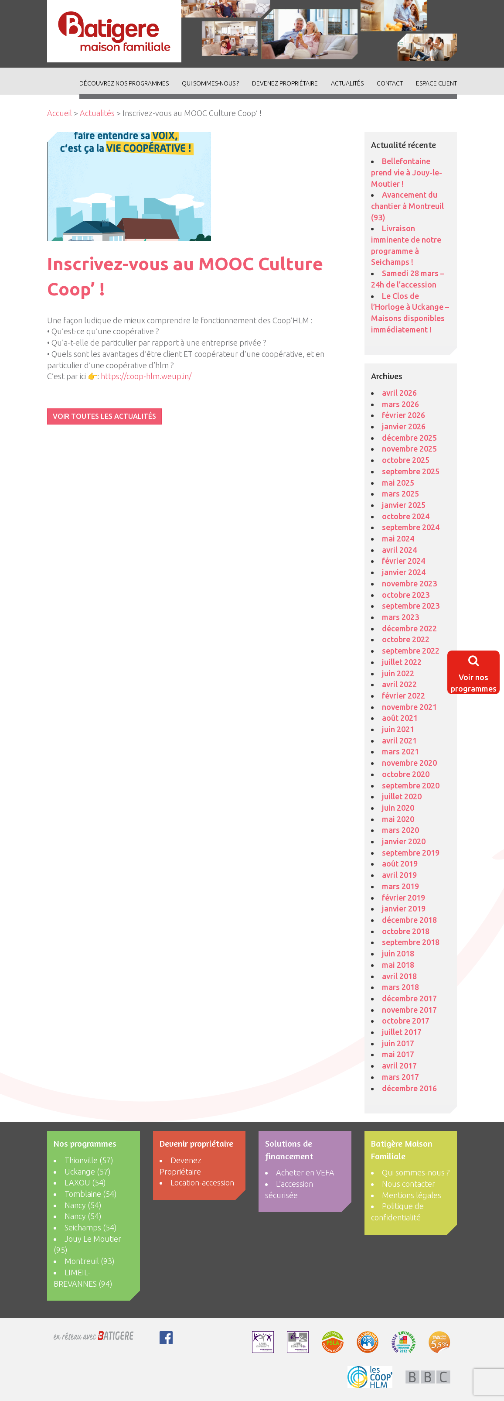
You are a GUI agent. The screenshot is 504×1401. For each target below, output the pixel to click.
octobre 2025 (405, 460)
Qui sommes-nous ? (210, 83)
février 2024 (403, 560)
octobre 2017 (405, 1020)
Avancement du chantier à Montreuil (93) (407, 205)
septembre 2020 (410, 785)
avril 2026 (399, 392)
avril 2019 (399, 874)
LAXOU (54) (85, 1182)
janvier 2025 (404, 504)
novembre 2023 (409, 583)
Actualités (97, 113)
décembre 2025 (409, 437)
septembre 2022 (410, 650)
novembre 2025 (409, 448)
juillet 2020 (402, 796)
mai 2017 (398, 1054)
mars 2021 (400, 751)
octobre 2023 (405, 594)
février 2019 (403, 897)
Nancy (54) (83, 1205)
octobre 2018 (405, 931)
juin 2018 (398, 953)
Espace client (436, 83)
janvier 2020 (404, 841)
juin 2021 (398, 729)
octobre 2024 (405, 516)
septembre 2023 (410, 605)
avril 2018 (399, 976)
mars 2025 (400, 493)
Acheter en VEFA (305, 1172)
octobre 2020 (405, 774)
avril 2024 (399, 549)
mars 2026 (400, 404)
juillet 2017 (402, 1032)
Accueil (59, 113)
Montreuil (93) (90, 1261)
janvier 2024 (404, 572)
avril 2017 (399, 1065)
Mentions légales (411, 1195)
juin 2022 (398, 673)
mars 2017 (400, 1076)
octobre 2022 (405, 639)
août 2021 (400, 717)
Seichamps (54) (91, 1227)
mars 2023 (400, 617)
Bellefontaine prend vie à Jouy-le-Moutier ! (406, 172)
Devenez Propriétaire (285, 83)
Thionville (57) (89, 1160)
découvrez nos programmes (124, 83)
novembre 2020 (409, 762)
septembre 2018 (410, 942)
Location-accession (202, 1182)
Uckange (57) (88, 1171)
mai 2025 (398, 482)
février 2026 (403, 415)
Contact (390, 83)
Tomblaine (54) (91, 1193)
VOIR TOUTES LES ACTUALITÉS (104, 416)
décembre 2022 (409, 628)
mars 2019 (400, 886)
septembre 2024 (410, 527)
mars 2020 (400, 830)
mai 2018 (398, 964)
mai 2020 (398, 819)
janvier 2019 (404, 908)
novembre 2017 (409, 1009)
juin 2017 (398, 1043)
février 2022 (403, 695)
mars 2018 (400, 987)
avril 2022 (399, 684)
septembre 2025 (410, 471)
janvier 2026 (404, 426)
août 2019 (400, 863)
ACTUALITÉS (347, 83)
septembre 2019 (410, 852)
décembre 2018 (409, 919)
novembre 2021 (409, 706)
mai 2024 (398, 538)
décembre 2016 (409, 1088)
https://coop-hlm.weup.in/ (146, 376)
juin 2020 (398, 807)
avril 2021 (399, 740)
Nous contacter (408, 1183)
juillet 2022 (402, 662)
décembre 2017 (409, 998)
